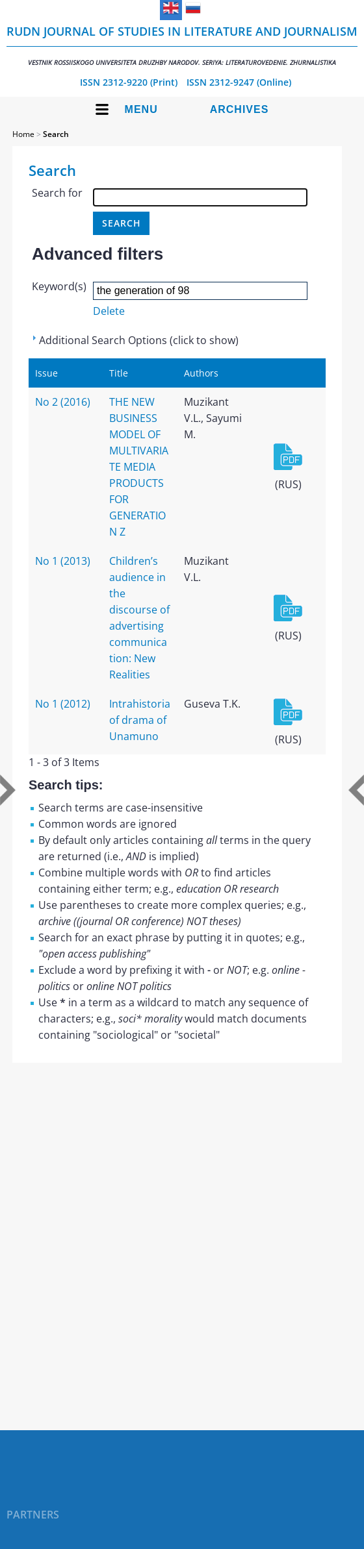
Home (23, 134)
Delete (109, 311)
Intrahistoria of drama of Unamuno (139, 720)
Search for (57, 193)
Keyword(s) (59, 286)
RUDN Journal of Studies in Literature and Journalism (182, 45)
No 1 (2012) (62, 704)
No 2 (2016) (62, 402)
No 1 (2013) (62, 561)
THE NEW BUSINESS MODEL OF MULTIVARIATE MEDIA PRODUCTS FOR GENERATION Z (138, 467)
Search (56, 134)
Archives (239, 109)
